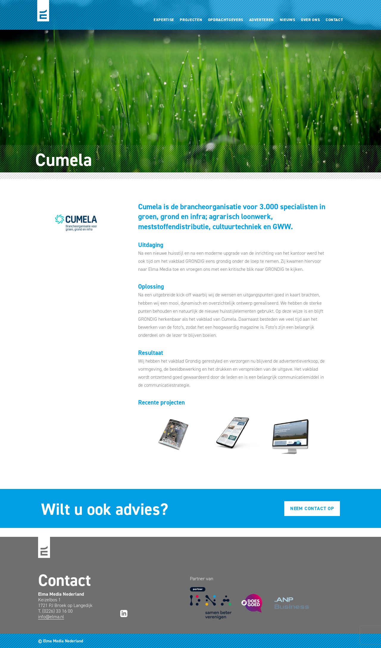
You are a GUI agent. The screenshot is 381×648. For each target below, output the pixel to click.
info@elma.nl (51, 617)
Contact (334, 19)
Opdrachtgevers (225, 19)
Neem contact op (312, 508)
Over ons (310, 19)
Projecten (191, 19)
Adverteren (261, 19)
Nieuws (287, 19)
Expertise (164, 19)
